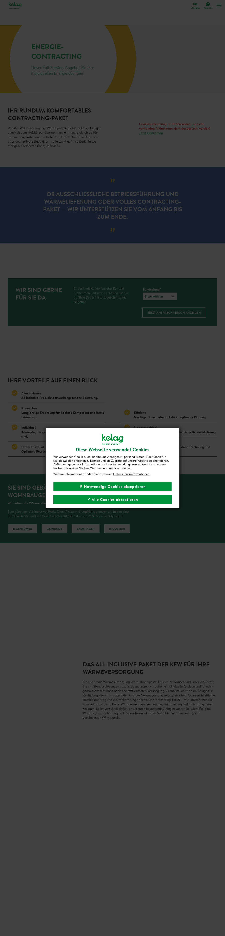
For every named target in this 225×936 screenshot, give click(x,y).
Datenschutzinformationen (131, 474)
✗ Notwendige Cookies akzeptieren (112, 486)
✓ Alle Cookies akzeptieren (112, 499)
